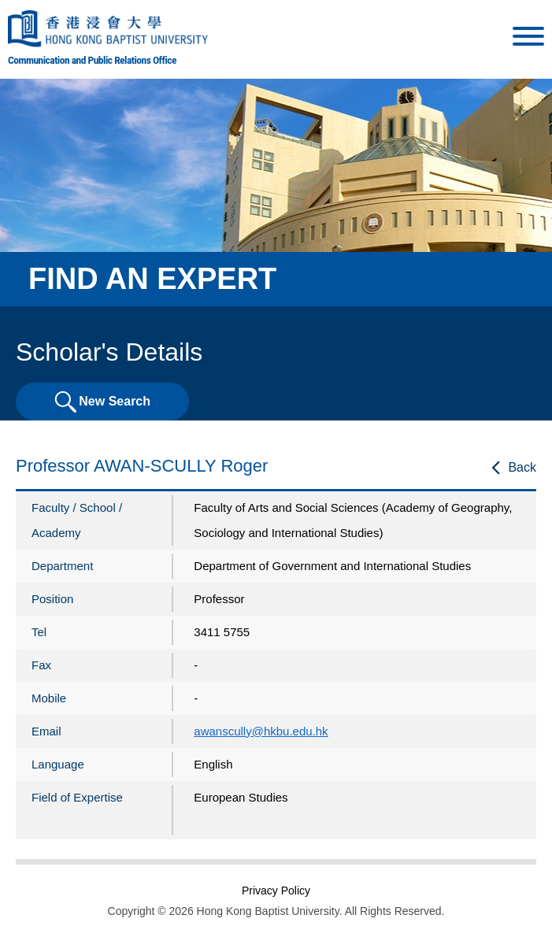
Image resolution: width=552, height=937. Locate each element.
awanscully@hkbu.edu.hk (261, 731)
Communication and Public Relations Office (92, 60)
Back (522, 467)
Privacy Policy (276, 890)
